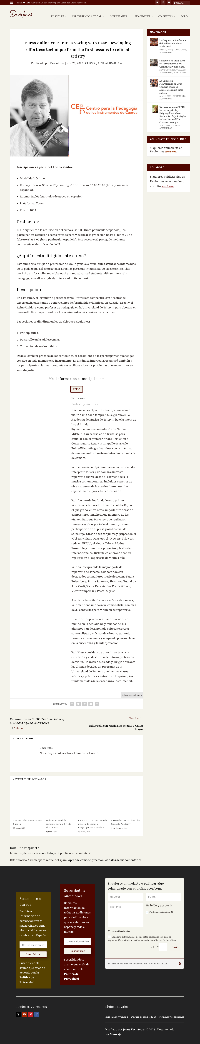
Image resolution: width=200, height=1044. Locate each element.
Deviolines (57, 58)
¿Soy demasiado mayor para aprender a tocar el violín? (59, 2)
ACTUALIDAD (107, 58)
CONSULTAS (165, 11)
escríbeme (168, 181)
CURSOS (90, 58)
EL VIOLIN (57, 11)
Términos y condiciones (171, 1012)
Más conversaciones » (132, 690)
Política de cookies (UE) (143, 1012)
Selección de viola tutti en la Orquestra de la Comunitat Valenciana (172, 59)
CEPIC (76, 384)
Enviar (175, 942)
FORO (184, 11)
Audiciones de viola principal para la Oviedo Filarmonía (58, 819)
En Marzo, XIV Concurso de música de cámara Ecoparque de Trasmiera (92, 819)
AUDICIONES (179, 45)
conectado (46, 848)
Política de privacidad (159, 907)
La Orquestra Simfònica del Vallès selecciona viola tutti (172, 38)
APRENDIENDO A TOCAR (87, 11)
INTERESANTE (118, 11)
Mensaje (115, 1029)
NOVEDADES (142, 11)
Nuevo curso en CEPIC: (172, 110)
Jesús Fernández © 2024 (139, 1025)
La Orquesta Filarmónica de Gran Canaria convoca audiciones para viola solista (171, 82)
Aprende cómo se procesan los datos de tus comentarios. (105, 855)
